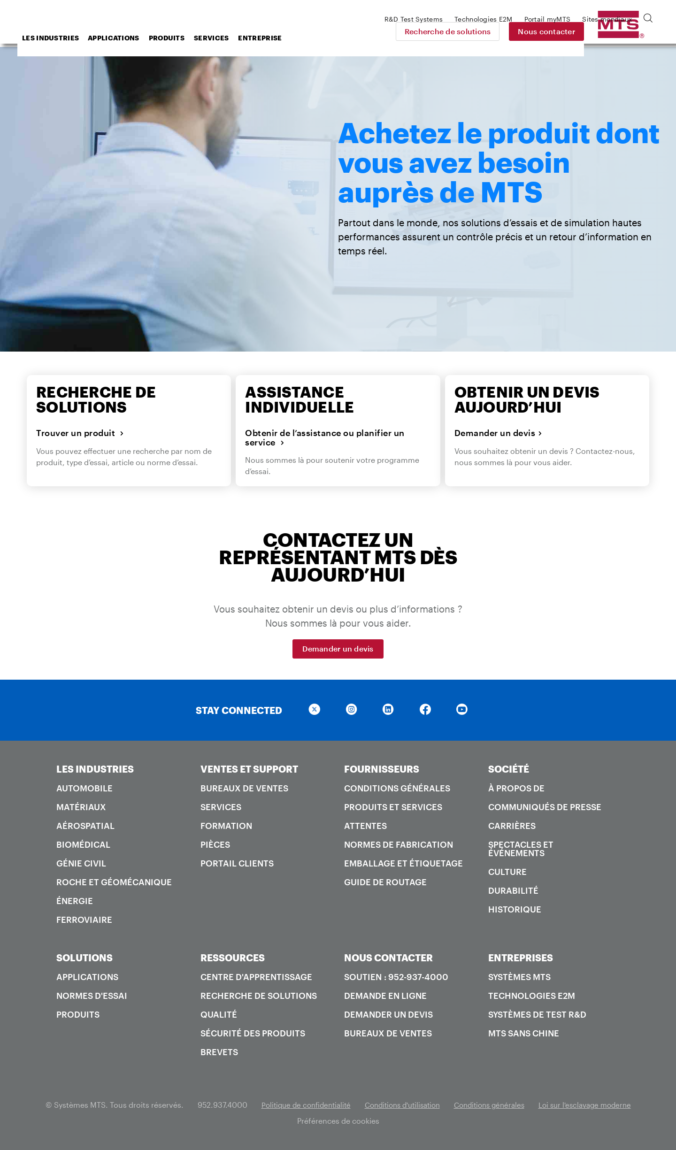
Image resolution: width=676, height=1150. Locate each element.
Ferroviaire (84, 919)
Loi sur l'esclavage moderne (594, 1104)
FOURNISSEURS (381, 768)
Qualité (218, 1014)
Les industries (125, 38)
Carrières (512, 825)
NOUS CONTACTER (388, 957)
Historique (514, 909)
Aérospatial (85, 825)
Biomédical (83, 844)
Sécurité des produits (252, 1033)
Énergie (74, 901)
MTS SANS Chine (523, 1033)
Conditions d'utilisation (399, 1104)
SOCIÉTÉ (508, 768)
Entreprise (335, 38)
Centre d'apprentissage (256, 977)
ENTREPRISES (520, 957)
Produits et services (393, 807)
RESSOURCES (232, 957)
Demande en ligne (385, 995)
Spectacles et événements (520, 848)
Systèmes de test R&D (537, 1014)
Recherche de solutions (513, 31)
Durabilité (513, 890)
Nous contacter (612, 31)
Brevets (219, 1052)
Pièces (215, 844)
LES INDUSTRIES (95, 768)
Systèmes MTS (519, 977)
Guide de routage (385, 882)
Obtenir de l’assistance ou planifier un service (325, 438)
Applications (189, 38)
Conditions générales (397, 788)
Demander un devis (498, 433)
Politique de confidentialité (296, 1104)
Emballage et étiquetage (403, 863)
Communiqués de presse (544, 807)
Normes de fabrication (398, 844)
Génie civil (81, 863)
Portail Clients (237, 863)
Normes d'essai (91, 995)
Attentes (365, 825)
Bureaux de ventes (244, 788)
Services (286, 38)
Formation (226, 825)
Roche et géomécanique (114, 882)
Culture (507, 871)
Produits (242, 38)
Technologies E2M (531, 995)
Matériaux (81, 807)
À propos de (516, 788)
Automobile (84, 788)
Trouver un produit (80, 433)
